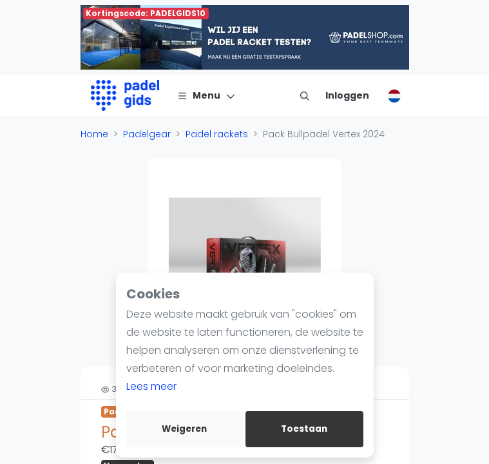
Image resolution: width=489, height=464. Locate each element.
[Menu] (206, 95)
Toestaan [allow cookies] (304, 429)
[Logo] (125, 95)
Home (94, 134)
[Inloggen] (347, 95)
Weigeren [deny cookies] (184, 429)
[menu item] (305, 95)
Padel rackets (217, 134)
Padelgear (147, 134)
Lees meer (151, 386)
